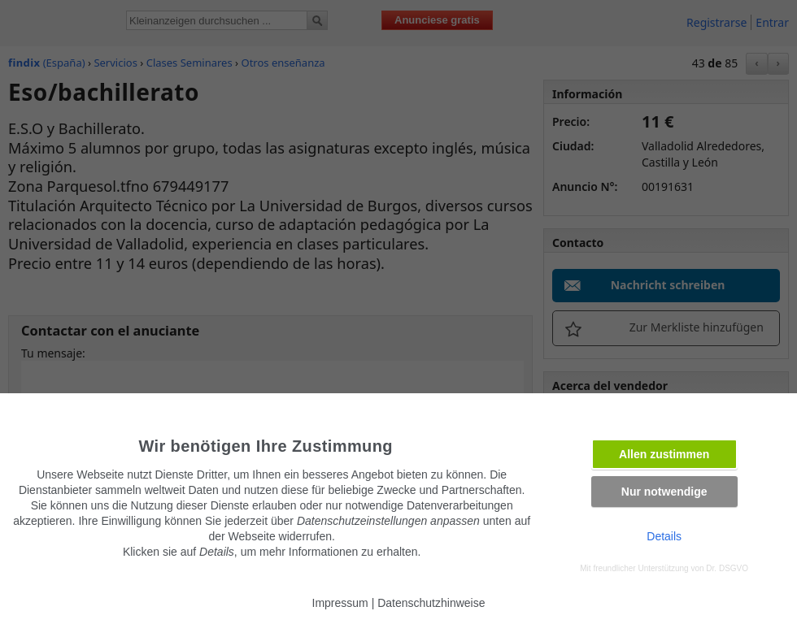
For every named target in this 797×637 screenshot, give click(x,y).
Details (664, 536)
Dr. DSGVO (727, 568)
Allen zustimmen (664, 454)
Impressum (340, 602)
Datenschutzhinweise (431, 602)
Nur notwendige (664, 491)
